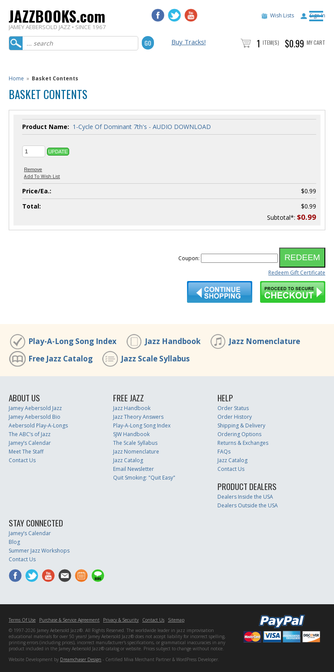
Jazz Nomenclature (264, 341)
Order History (234, 416)
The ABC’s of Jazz (29, 434)
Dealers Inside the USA (245, 496)
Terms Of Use (22, 620)
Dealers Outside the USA (247, 505)
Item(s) (271, 42)
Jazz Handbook (172, 341)
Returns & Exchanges (242, 443)
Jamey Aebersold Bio (34, 416)
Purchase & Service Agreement (69, 620)
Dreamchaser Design (80, 659)
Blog (14, 542)
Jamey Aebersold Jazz (35, 408)
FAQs (223, 451)
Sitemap (176, 620)
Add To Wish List (42, 176)
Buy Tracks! (188, 41)
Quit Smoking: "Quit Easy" (144, 477)
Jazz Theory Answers (138, 416)
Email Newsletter (133, 469)
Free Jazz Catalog (60, 359)
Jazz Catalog (128, 460)
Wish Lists (282, 15)
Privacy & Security (121, 620)
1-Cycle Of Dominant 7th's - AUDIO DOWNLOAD (142, 126)
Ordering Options (239, 434)
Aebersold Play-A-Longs (38, 425)
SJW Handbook (131, 434)
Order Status (233, 408)
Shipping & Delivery (241, 425)
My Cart (316, 42)
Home (16, 78)
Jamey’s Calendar (30, 443)
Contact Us (22, 460)
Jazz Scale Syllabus (155, 359)
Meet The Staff (26, 451)
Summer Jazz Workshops (39, 550)
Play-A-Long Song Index (72, 341)
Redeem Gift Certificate (296, 272)
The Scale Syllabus (135, 443)
